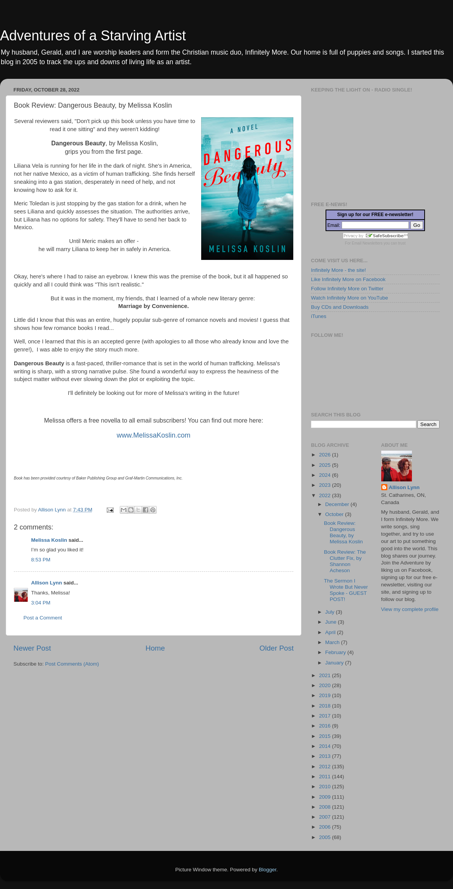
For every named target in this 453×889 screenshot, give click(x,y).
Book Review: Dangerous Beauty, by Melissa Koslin (343, 532)
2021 (325, 675)
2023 (325, 485)
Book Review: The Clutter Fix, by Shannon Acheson (345, 561)
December (337, 504)
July (330, 612)
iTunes (318, 316)
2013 (325, 756)
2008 (325, 807)
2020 (325, 685)
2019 (325, 695)
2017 (325, 716)
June (331, 622)
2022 (325, 495)
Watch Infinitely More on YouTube (349, 298)
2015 (325, 736)
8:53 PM (40, 560)
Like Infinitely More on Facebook (348, 279)
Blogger (267, 869)
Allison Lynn (46, 583)
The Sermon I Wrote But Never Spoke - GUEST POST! (346, 590)
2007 (325, 817)
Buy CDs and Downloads (340, 307)
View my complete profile (410, 609)
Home (155, 648)
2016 (325, 726)
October (335, 514)
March (333, 642)
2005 (325, 837)
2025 (325, 465)
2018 (325, 706)
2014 (325, 746)
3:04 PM (40, 603)
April (331, 632)
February (336, 652)
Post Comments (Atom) (72, 664)
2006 (325, 827)
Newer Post (32, 648)
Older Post (277, 648)
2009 (325, 797)
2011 (325, 776)
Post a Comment (42, 618)
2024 (325, 475)
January (335, 663)
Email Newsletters (367, 243)
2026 (325, 455)
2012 (325, 766)
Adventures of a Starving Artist (93, 35)
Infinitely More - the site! (338, 270)
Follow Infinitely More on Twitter (347, 288)
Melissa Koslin (49, 540)
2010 (325, 786)
